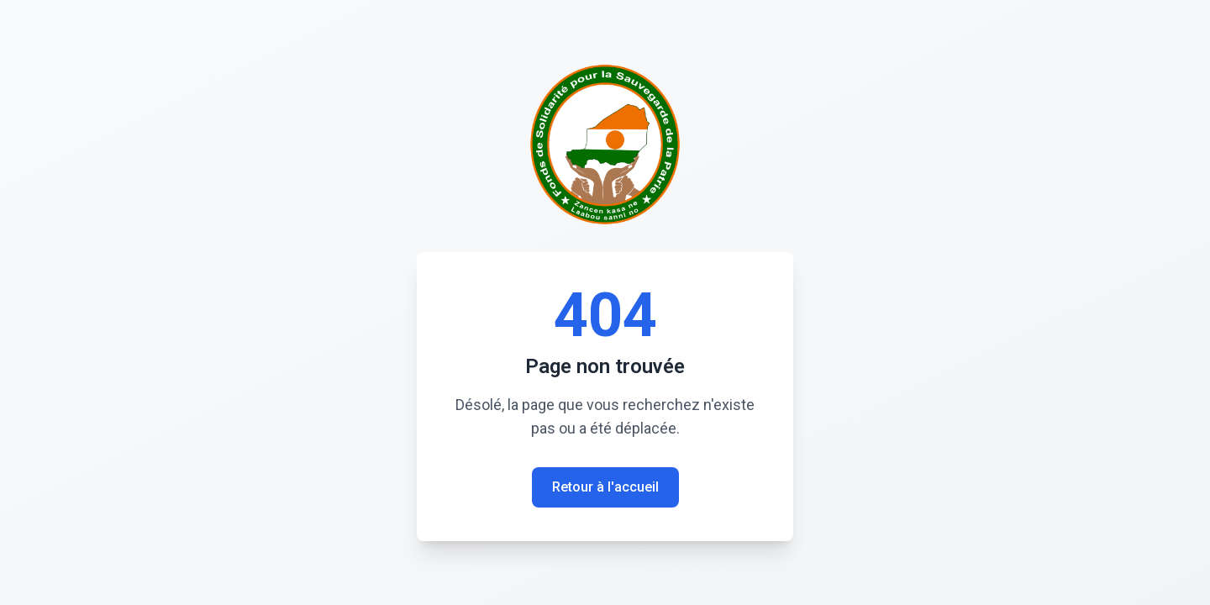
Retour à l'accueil (605, 487)
